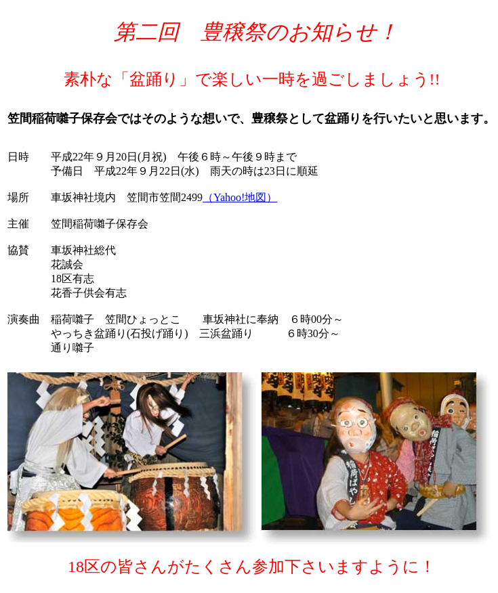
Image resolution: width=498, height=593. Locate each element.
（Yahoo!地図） (240, 197)
